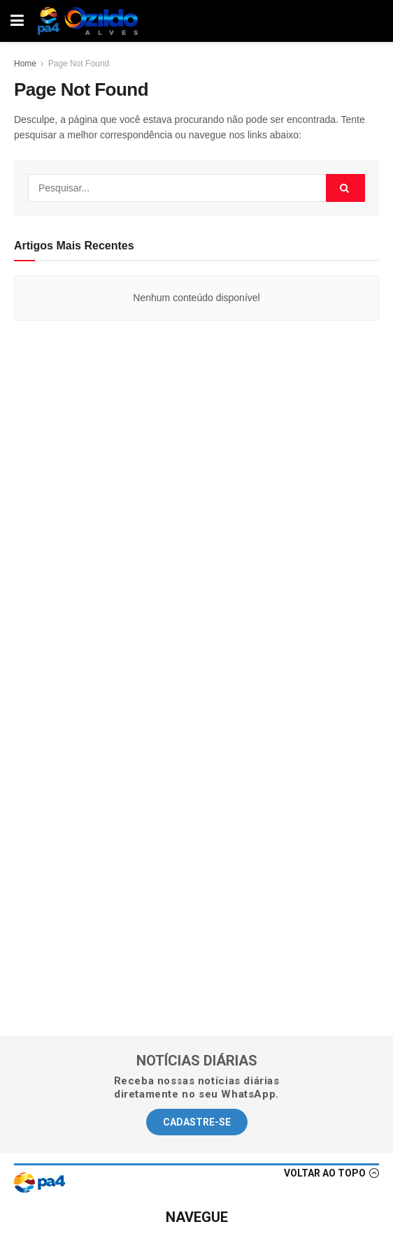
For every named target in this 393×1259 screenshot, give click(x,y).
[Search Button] (345, 188)
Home (25, 63)
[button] (197, 1122)
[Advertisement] (196, 501)
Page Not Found (78, 63)
